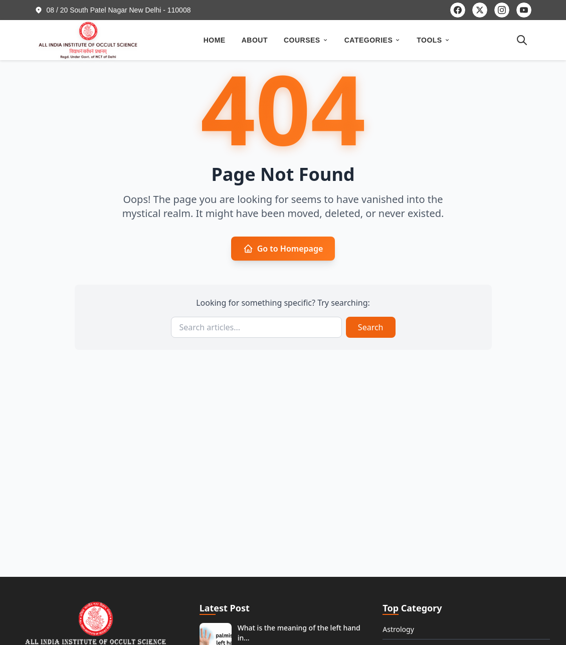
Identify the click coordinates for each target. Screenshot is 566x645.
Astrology (398, 629)
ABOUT (255, 40)
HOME (215, 40)
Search (371, 327)
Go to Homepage (283, 248)
